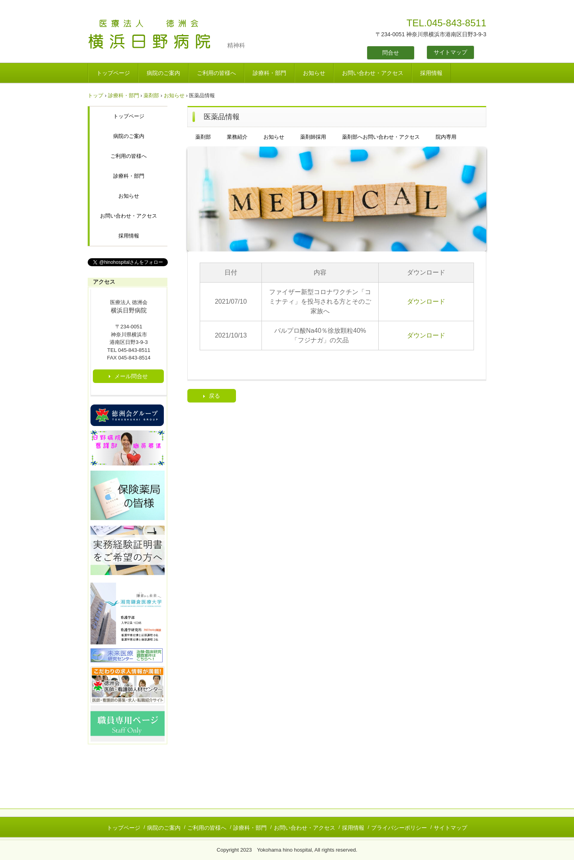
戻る (214, 396)
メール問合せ (131, 376)
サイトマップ (450, 52)
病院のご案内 (163, 73)
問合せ (390, 52)
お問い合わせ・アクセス (372, 73)
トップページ (113, 73)
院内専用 (446, 137)
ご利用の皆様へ (216, 73)
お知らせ (314, 73)
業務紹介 (237, 137)
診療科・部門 (269, 73)
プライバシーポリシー (399, 828)
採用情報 (431, 73)
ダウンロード (426, 301)
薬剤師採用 (313, 137)
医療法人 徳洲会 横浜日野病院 (157, 35)
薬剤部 (151, 95)
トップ (95, 95)
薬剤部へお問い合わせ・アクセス (381, 137)
